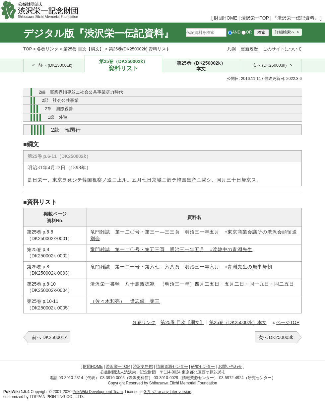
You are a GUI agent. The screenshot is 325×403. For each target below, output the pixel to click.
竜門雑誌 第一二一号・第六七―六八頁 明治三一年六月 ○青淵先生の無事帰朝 (181, 266)
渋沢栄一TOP (255, 18)
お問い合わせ (230, 366)
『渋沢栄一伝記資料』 (296, 18)
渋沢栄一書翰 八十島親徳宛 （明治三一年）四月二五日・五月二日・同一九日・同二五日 (192, 284)
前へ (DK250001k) (55, 65)
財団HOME (225, 18)
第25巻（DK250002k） (123, 65)
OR (246, 32)
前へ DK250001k (49, 337)
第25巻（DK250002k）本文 (238, 322)
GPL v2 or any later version (167, 391)
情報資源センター (172, 366)
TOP (27, 48)
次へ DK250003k (275, 337)
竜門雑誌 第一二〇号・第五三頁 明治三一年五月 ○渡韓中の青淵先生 (171, 249)
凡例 (231, 48)
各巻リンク (47, 48)
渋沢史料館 (143, 366)
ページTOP (287, 322)
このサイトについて (282, 48)
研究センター (203, 366)
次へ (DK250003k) (269, 65)
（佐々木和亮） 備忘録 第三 (125, 301)
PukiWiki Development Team (98, 391)
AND (234, 32)
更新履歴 (249, 48)
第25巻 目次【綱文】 (83, 48)
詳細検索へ (285, 32)
